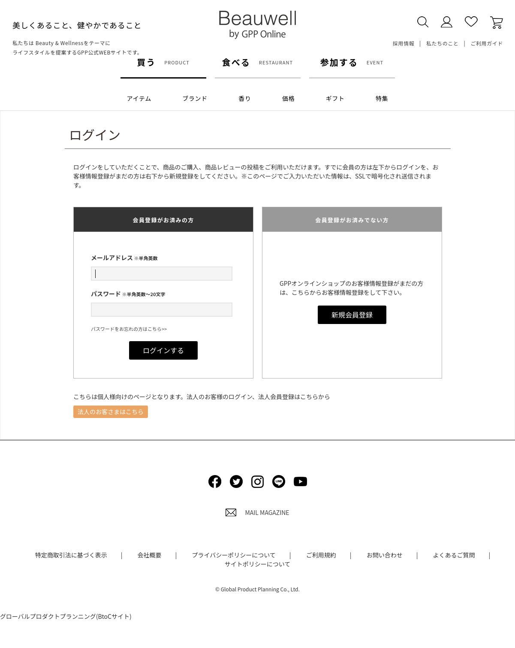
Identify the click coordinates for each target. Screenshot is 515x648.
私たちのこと (442, 43)
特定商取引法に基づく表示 (71, 555)
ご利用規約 (321, 555)
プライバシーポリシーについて (233, 555)
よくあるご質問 (454, 555)
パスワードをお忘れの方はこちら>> (129, 328)
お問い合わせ (385, 555)
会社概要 (150, 555)
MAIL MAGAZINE (257, 512)
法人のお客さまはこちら (111, 411)
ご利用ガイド (486, 43)
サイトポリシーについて (258, 564)
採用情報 (403, 43)
